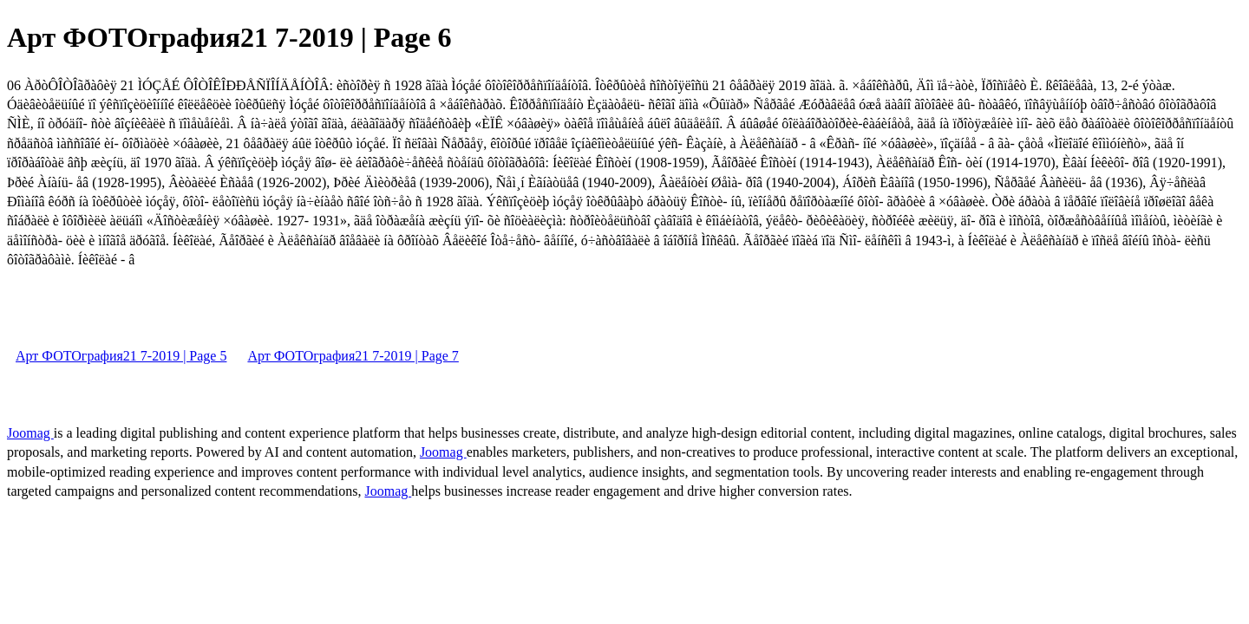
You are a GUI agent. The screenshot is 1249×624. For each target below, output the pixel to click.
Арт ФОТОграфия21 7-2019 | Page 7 (352, 355)
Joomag (30, 433)
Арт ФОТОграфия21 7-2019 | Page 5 (121, 355)
